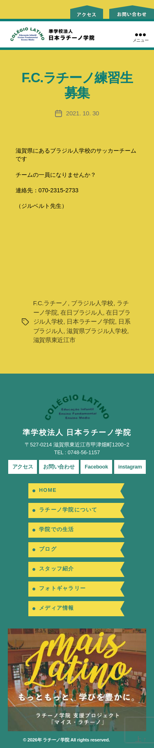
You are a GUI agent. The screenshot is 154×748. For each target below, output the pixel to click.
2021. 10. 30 (82, 113)
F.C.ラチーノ (50, 303)
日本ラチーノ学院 (91, 321)
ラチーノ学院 (56, 739)
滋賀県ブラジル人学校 (97, 330)
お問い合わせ (58, 467)
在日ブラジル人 (81, 312)
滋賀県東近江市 (54, 339)
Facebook (96, 467)
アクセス (22, 467)
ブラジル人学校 (92, 303)
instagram (130, 467)
